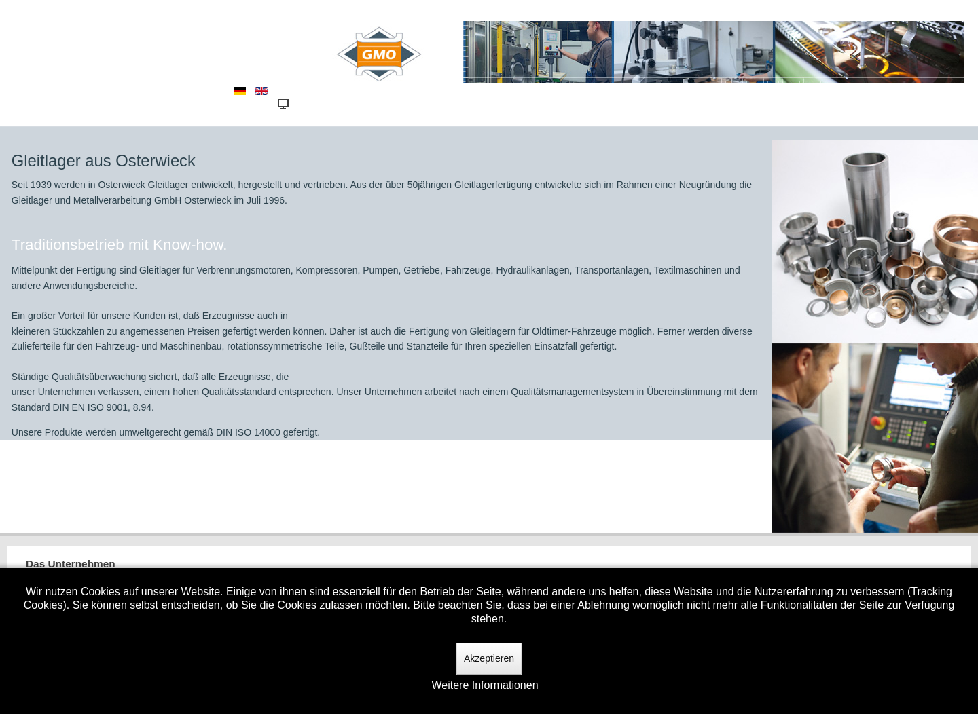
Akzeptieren (489, 658)
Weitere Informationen (484, 685)
